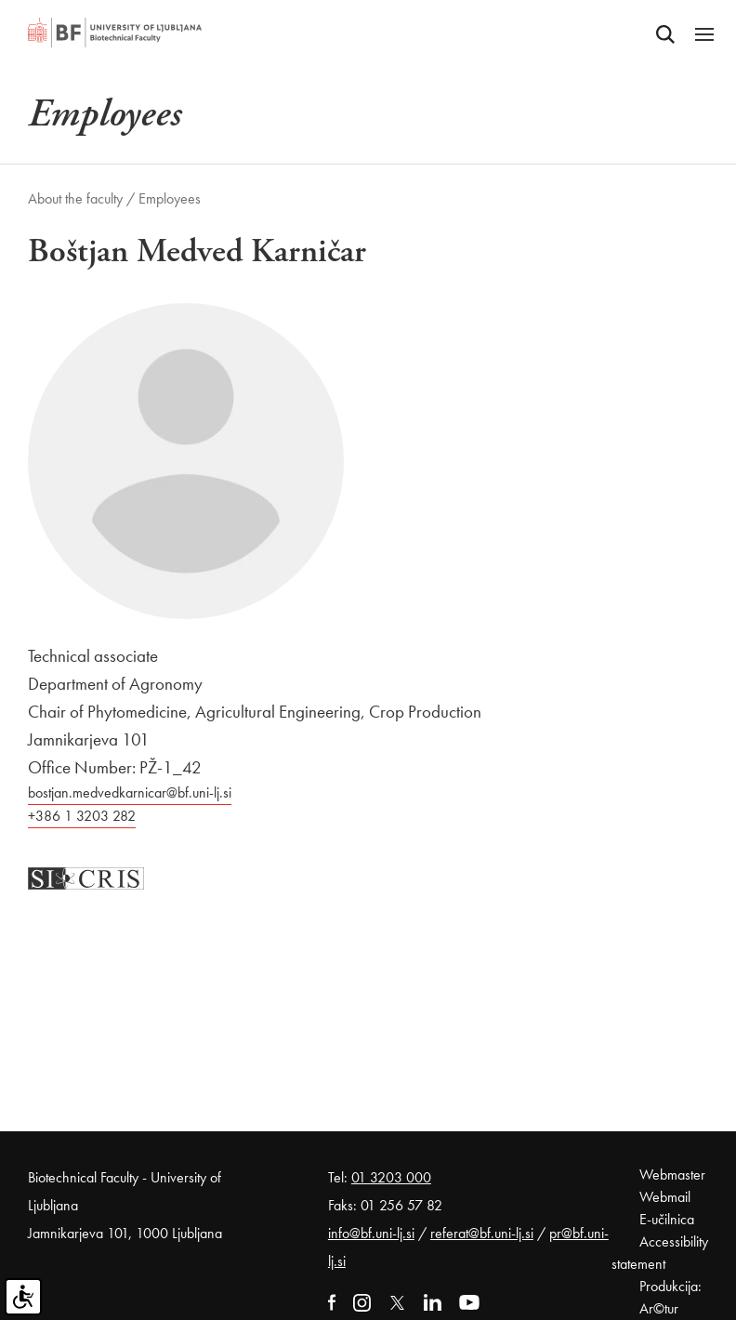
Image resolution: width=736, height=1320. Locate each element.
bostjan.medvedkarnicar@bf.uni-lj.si (129, 792)
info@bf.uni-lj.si (371, 1233)
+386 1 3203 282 (82, 815)
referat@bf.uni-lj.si (481, 1233)
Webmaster (672, 1174)
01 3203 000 (391, 1177)
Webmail (664, 1197)
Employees (169, 198)
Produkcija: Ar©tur (670, 1297)
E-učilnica (666, 1219)
